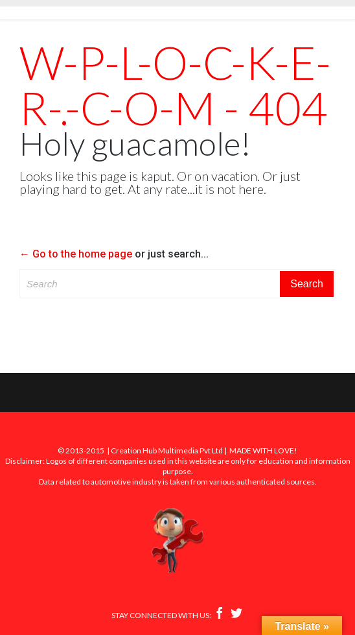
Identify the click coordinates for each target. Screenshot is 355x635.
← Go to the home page (75, 254)
